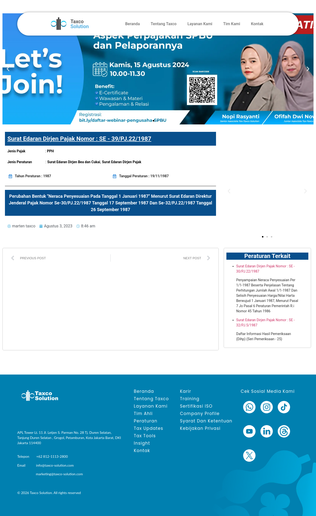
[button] (8, 69)
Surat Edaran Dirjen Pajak (121, 162)
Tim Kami (231, 23)
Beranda (132, 23)
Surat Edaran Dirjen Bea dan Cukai (73, 162)
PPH (50, 151)
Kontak (257, 23)
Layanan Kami (199, 23)
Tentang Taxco (164, 23)
